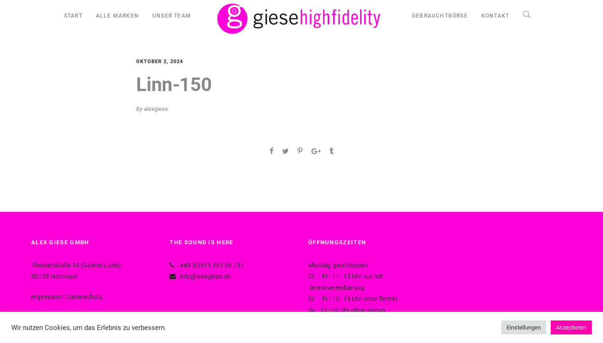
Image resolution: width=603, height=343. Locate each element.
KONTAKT (495, 16)
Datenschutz (84, 296)
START (73, 16)
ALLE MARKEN (117, 16)
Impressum (47, 296)
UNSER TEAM (171, 16)
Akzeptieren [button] (571, 327)
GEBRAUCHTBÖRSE (440, 16)
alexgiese (156, 108)
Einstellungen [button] (524, 327)
